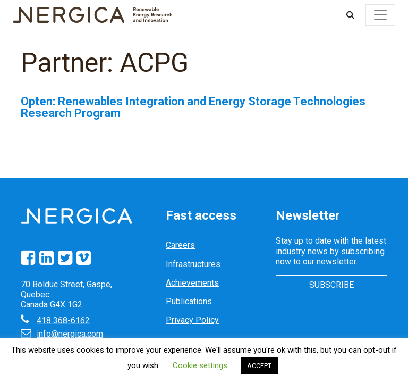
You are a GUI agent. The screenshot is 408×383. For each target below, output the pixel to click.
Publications (189, 301)
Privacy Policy (192, 320)
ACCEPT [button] (259, 366)
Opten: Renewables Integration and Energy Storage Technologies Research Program (193, 107)
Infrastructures (193, 264)
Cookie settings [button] (200, 365)
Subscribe (331, 285)
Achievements (192, 283)
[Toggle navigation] (380, 15)
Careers (180, 245)
